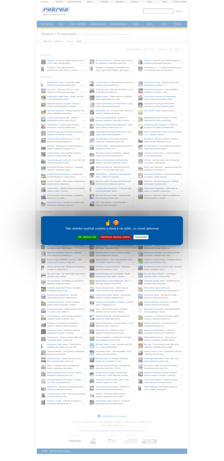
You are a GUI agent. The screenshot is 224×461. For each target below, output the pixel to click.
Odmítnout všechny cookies (115, 237)
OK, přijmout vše (87, 237)
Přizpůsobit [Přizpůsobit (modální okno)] (141, 237)
